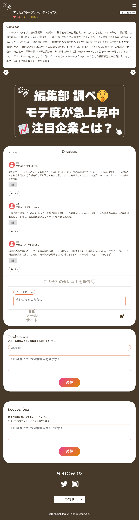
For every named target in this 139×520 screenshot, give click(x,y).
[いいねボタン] (13, 184)
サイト (32, 320)
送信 (69, 383)
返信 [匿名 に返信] (16, 194)
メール (32, 316)
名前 (32, 311)
